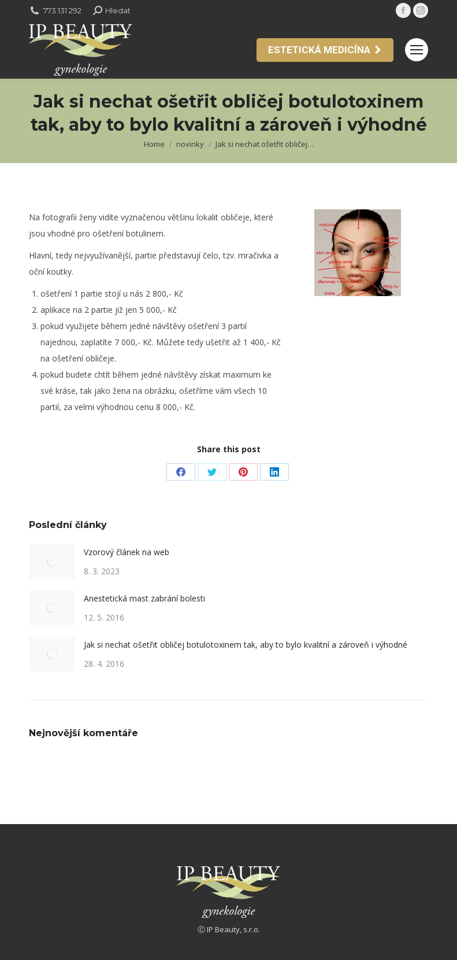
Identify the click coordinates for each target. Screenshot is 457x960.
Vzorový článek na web (126, 552)
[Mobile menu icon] (416, 49)
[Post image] (52, 561)
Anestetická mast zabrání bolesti (144, 598)
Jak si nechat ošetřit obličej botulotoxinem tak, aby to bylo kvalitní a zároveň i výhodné (245, 644)
